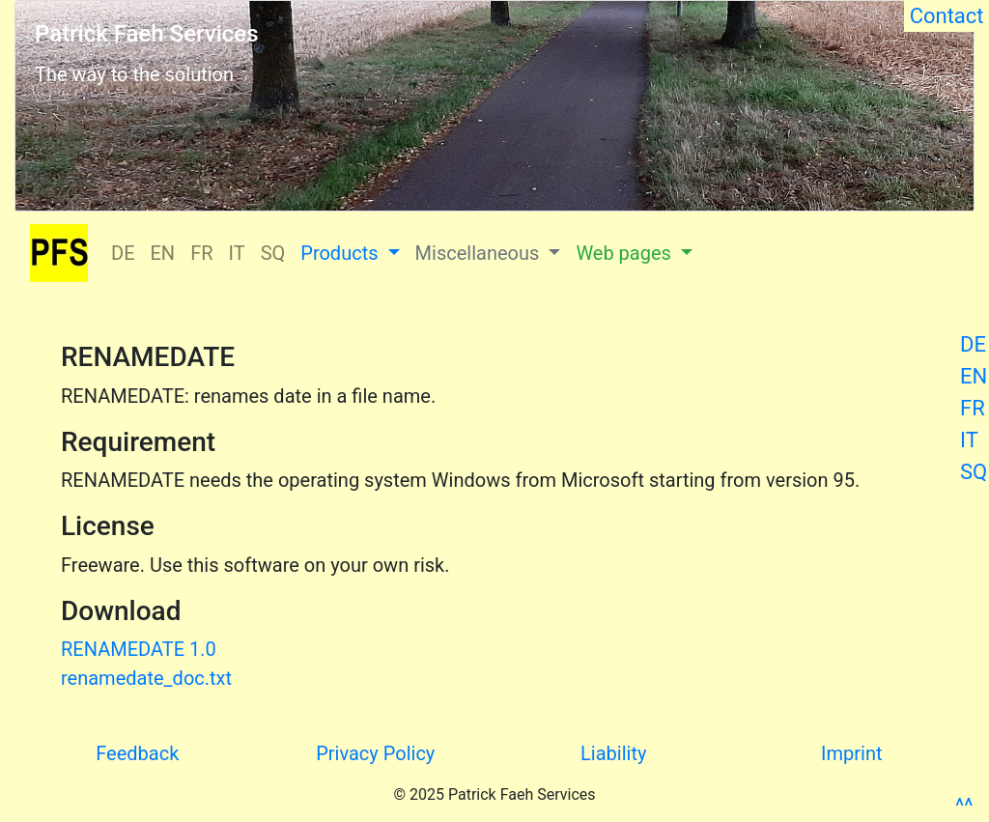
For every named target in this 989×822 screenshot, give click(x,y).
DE (973, 344)
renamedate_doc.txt (146, 678)
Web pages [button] (625, 253)
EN (973, 376)
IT (969, 440)
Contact (946, 16)
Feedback (137, 753)
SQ (973, 472)
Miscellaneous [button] (480, 253)
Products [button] (341, 253)
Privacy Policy (375, 753)
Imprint (851, 753)
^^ (964, 806)
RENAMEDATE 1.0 (138, 649)
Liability (613, 753)
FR (972, 408)
